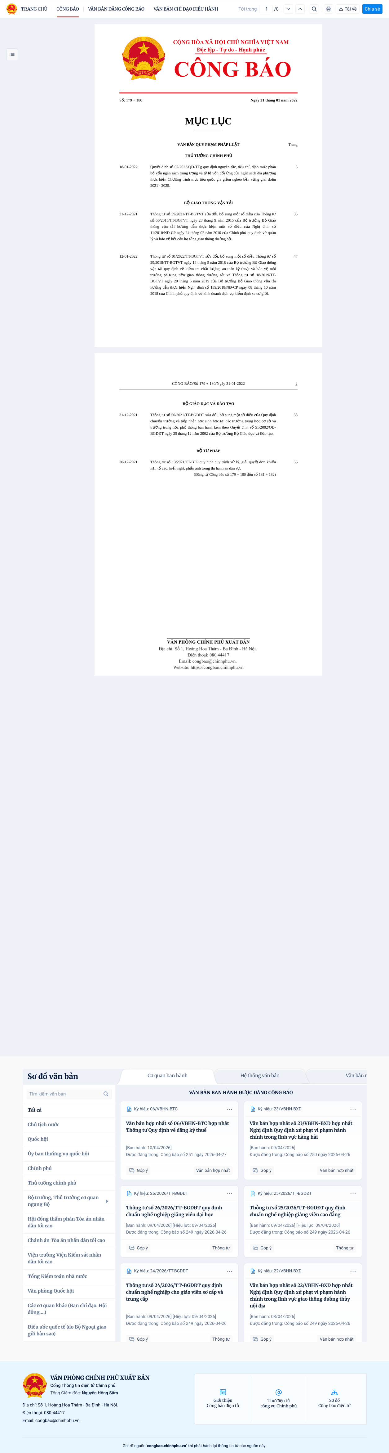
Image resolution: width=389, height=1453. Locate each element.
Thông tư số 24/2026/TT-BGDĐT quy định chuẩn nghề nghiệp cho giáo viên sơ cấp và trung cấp (174, 1292)
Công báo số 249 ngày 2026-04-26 (194, 1232)
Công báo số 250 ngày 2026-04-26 (317, 1154)
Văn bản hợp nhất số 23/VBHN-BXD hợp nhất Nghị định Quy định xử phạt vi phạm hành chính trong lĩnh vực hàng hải (301, 1130)
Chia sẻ (372, 9)
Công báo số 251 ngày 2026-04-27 (194, 1154)
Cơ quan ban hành (168, 1076)
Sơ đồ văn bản (53, 1076)
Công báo (68, 9)
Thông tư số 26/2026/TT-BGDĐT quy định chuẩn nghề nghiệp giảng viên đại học (174, 1211)
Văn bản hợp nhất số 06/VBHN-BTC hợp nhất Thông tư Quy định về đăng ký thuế (177, 1127)
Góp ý (138, 1170)
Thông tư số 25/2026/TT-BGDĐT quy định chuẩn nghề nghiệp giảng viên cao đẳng (298, 1211)
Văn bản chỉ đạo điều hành (186, 9)
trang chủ (34, 9)
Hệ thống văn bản (260, 1076)
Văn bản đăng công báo (116, 9)
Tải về (347, 9)
